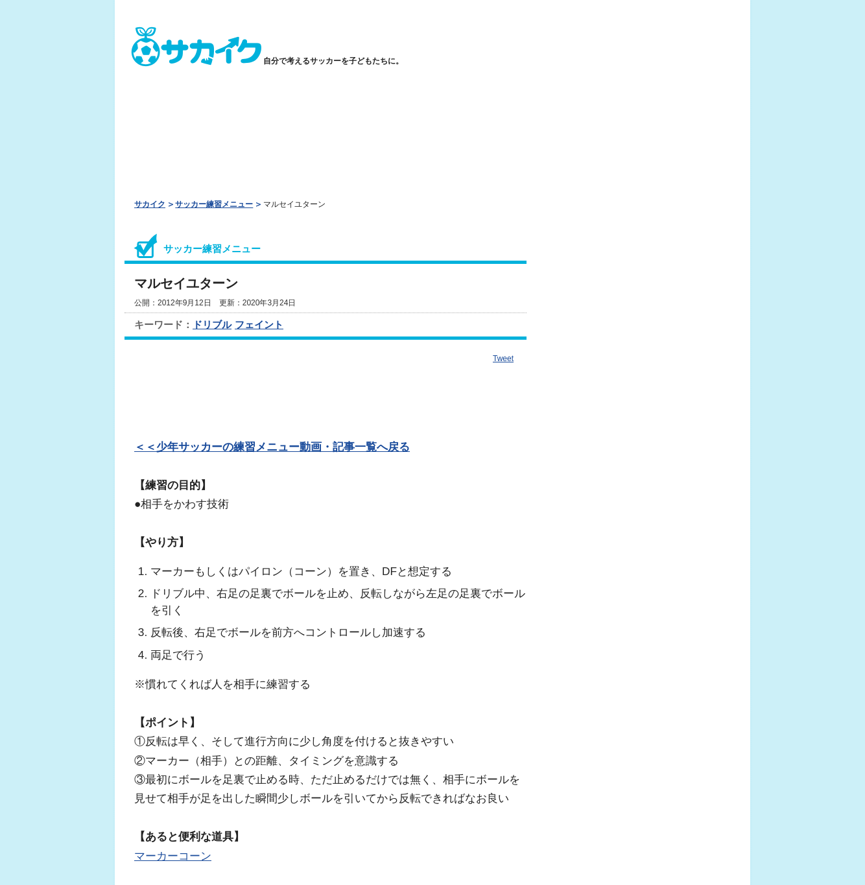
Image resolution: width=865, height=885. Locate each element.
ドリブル (212, 324)
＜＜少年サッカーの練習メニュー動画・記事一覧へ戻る (272, 446)
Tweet (503, 358)
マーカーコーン (172, 855)
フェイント (259, 324)
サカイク (149, 204)
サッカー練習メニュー (214, 204)
